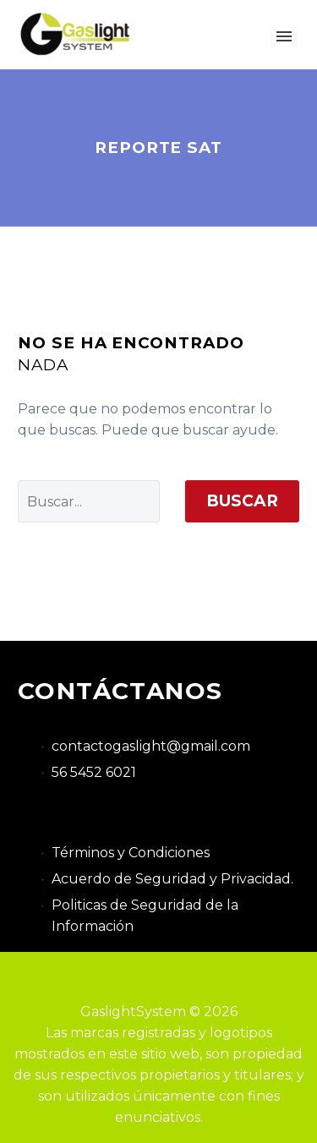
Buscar (242, 501)
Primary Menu (284, 36)
